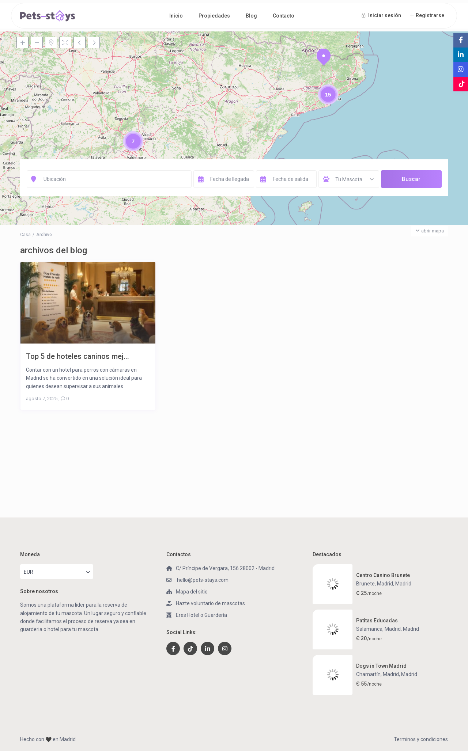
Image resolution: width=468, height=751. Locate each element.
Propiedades (214, 16)
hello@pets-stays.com (202, 580)
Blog (251, 16)
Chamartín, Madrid (377, 674)
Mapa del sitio (192, 592)
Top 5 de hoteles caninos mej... (77, 356)
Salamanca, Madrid (378, 629)
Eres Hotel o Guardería (201, 615)
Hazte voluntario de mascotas (210, 603)
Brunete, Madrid (374, 584)
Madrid (403, 584)
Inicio (176, 16)
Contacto (283, 16)
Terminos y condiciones (421, 739)
